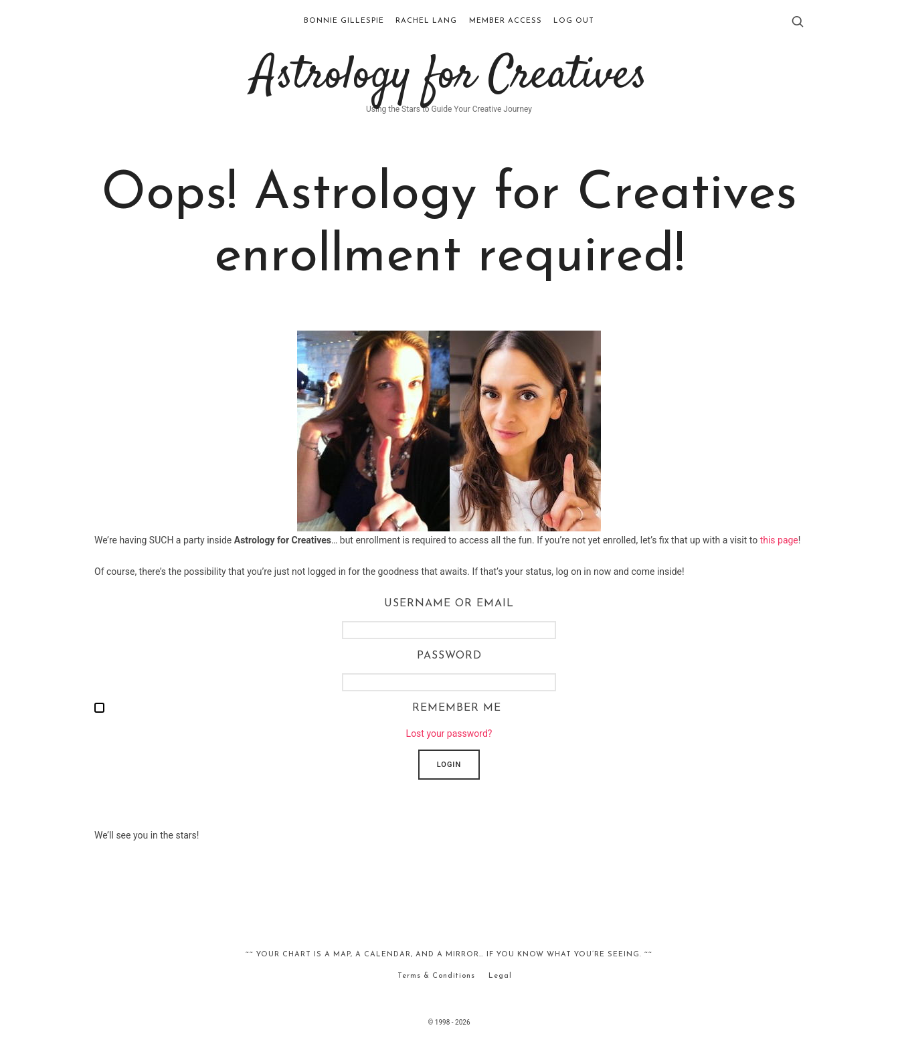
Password (449, 655)
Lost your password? (449, 733)
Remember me (456, 708)
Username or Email (449, 603)
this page (779, 540)
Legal (500, 976)
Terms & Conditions (436, 976)
